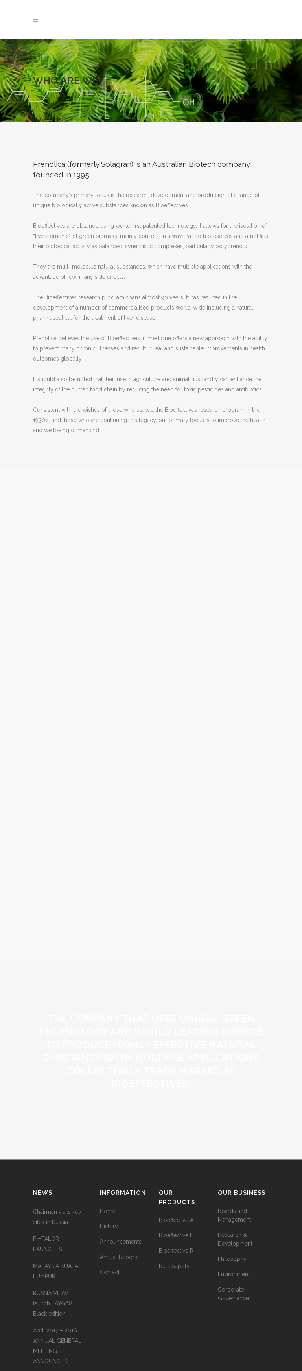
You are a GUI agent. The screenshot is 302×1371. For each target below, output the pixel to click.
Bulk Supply (174, 1219)
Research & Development (235, 1191)
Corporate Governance (233, 1246)
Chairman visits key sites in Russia (57, 1169)
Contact (110, 1225)
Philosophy (232, 1211)
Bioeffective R (176, 1203)
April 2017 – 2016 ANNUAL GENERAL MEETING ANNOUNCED (57, 1298)
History (109, 1179)
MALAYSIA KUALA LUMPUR (55, 1223)
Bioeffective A (176, 1173)
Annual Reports (119, 1209)
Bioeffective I (175, 1188)
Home (108, 1163)
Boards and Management (234, 1167)
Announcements (121, 1194)
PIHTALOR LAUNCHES (47, 1196)
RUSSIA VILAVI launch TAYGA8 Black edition (52, 1255)
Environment (234, 1227)
